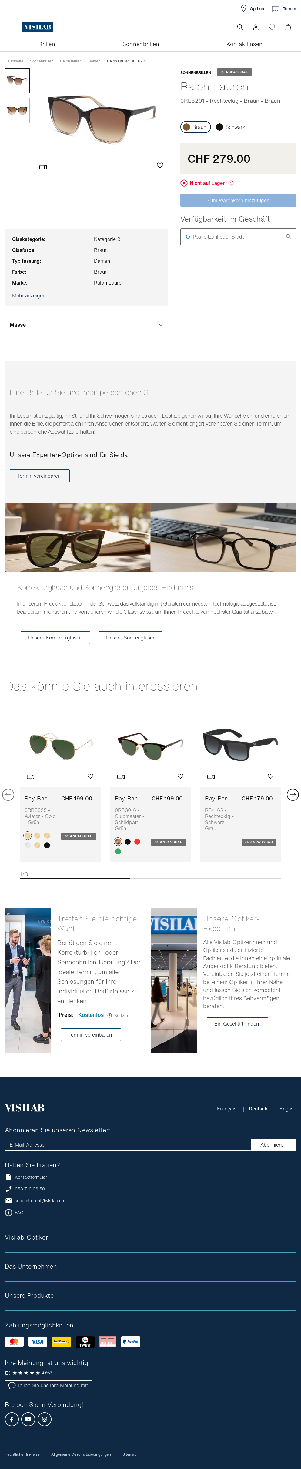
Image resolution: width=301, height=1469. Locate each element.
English (287, 1108)
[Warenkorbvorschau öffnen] (288, 27)
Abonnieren (273, 1144)
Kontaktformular (26, 1177)
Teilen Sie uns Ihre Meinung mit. (48, 1385)
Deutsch (259, 1108)
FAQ (19, 1212)
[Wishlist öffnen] (272, 27)
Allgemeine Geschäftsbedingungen (81, 1454)
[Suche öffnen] (240, 27)
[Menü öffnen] (17, 27)
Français (227, 1108)
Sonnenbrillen (41, 61)
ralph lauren (71, 61)
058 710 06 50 (30, 1189)
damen (94, 61)
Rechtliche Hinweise (22, 1454)
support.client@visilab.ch (39, 1201)
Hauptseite (14, 61)
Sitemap (129, 1454)
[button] (256, 27)
